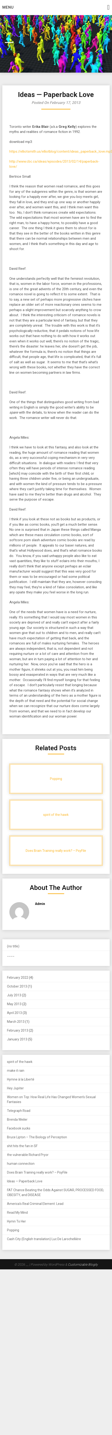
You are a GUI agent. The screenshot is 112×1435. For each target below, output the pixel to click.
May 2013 (14, 1004)
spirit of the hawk (19, 1062)
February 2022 (17, 977)
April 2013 (14, 1013)
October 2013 (17, 986)
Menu (8, 7)
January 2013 (17, 1039)
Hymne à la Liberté (20, 1079)
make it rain (15, 1070)
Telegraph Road (18, 1111)
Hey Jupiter (15, 1088)
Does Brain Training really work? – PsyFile (37, 1172)
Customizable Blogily (83, 1264)
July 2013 (14, 995)
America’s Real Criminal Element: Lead (35, 1204)
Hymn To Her (16, 1221)
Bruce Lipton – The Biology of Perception (37, 1137)
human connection (21, 1163)
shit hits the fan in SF (22, 1146)
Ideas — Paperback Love (24, 1181)
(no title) (13, 946)
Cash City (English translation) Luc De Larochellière (44, 1239)
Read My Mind (17, 1212)
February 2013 (17, 1030)
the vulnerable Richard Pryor (28, 1155)
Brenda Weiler (17, 1119)
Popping (13, 1230)
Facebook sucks (18, 1128)
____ (10, 955)
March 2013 (15, 1021)
